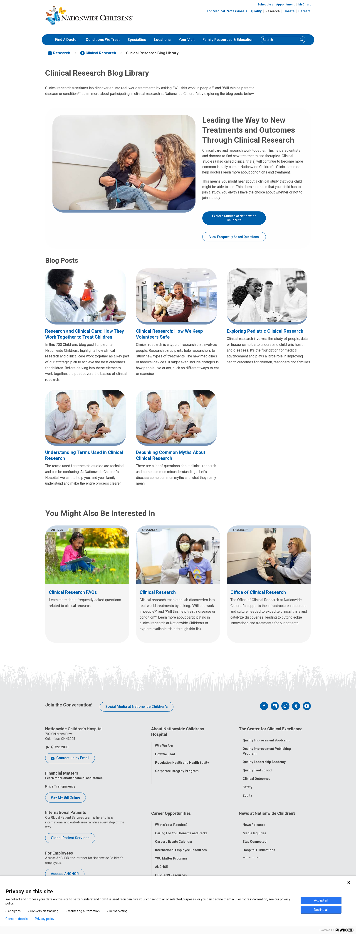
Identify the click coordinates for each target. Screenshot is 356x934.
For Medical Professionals (227, 11)
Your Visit (187, 39)
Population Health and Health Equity (182, 759)
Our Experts (251, 851)
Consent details (16, 919)
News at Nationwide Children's (267, 808)
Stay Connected (255, 834)
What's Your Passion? (171, 817)
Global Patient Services (70, 838)
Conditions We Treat (103, 39)
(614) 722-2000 (56, 747)
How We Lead (165, 751)
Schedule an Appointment (275, 4)
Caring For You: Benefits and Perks (181, 825)
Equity (247, 793)
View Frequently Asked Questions (234, 237)
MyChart (304, 4)
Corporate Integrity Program (177, 768)
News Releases (254, 817)
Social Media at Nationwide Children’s (136, 706)
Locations (162, 39)
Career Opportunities (171, 808)
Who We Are (164, 743)
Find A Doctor (66, 39)
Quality (256, 11)
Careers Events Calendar (174, 834)
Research (272, 11)
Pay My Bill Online (65, 797)
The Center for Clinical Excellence (270, 728)
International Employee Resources (181, 842)
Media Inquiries (254, 825)
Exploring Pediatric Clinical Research (265, 331)
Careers (304, 11)
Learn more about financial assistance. (74, 778)
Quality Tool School (257, 767)
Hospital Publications (259, 842)
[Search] (279, 39)
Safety (247, 784)
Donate (289, 11)
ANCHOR (161, 859)
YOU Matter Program (171, 851)
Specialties (137, 39)
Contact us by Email (70, 758)
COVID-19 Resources (171, 868)
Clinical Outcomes (256, 776)
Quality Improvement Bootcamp (266, 737)
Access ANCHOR (65, 874)
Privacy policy (44, 919)
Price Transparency (60, 786)
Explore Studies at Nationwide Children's (234, 218)
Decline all (321, 910)
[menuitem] (67, 39)
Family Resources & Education (228, 39)
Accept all (321, 900)
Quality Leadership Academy (264, 759)
